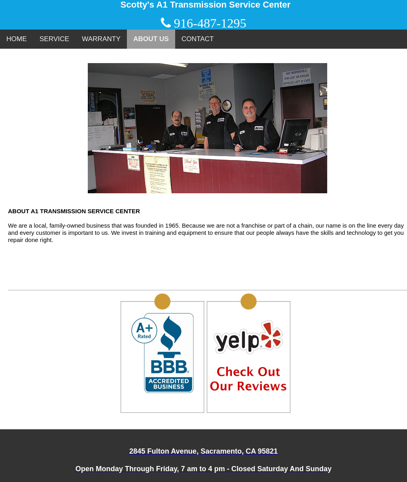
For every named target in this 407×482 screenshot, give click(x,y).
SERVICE (54, 39)
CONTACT (198, 39)
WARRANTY (101, 39)
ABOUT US (151, 39)
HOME (16, 39)
